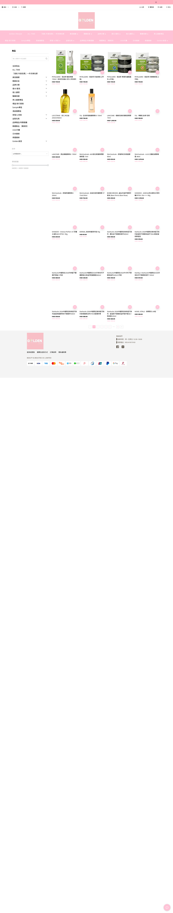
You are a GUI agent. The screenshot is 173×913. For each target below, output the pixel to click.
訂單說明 (53, 352)
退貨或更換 (31, 352)
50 (118, 327)
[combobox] (30, 154)
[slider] (12, 165)
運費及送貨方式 (42, 352)
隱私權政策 (62, 352)
